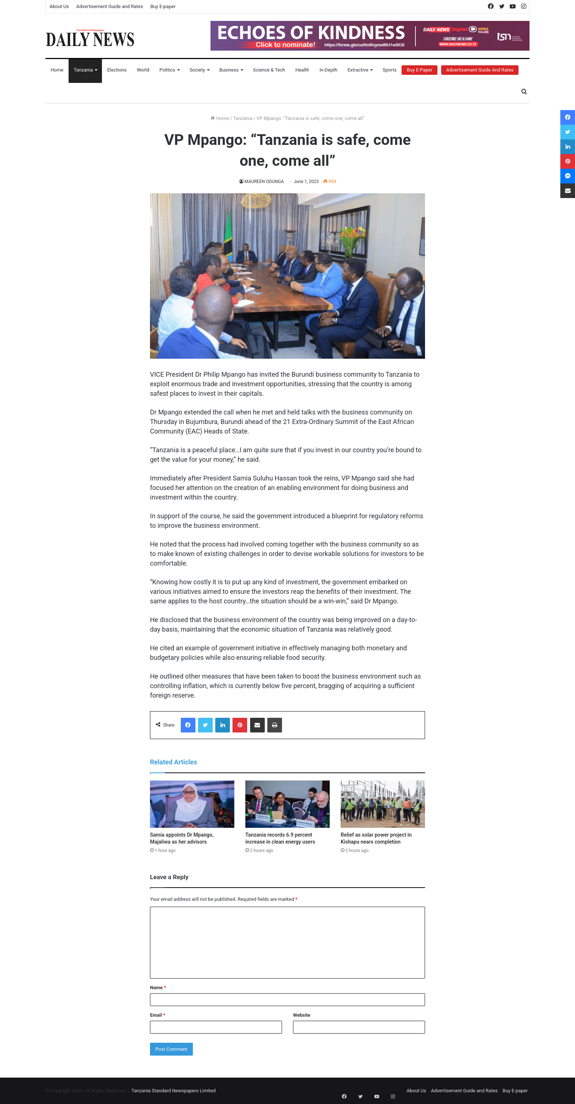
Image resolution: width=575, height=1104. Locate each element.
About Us (59, 6)
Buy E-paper (163, 6)
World (143, 70)
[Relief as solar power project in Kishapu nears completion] (383, 804)
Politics (167, 70)
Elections (117, 70)
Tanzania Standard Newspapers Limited (173, 1090)
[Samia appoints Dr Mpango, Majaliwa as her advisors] (192, 804)
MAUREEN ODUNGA (264, 181)
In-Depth (328, 70)
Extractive (358, 70)
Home (57, 70)
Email (157, 1015)
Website (301, 1015)
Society (197, 70)
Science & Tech (269, 70)
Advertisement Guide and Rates (109, 6)
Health (302, 70)
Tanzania (83, 70)
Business (229, 70)
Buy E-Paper (419, 70)
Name (158, 987)
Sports (389, 70)
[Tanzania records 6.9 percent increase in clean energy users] (287, 804)
